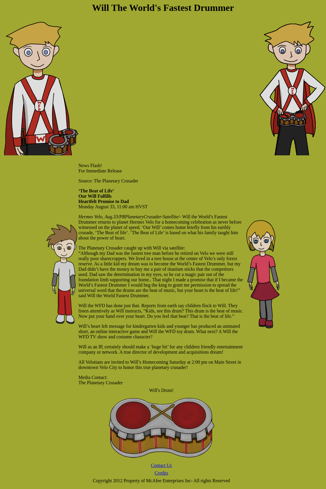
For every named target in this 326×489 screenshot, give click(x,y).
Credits (161, 472)
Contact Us (161, 465)
